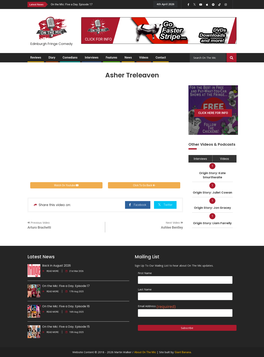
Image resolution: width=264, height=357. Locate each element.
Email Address (157, 306)
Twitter (165, 205)
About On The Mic (145, 352)
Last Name (145, 289)
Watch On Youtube (66, 185)
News (128, 57)
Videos (143, 57)
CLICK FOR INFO (98, 39)
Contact (161, 57)
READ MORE (50, 271)
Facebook (137, 205)
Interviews (91, 57)
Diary (52, 57)
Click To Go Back (144, 185)
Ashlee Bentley (172, 227)
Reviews (35, 57)
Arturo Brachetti (39, 227)
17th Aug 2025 (74, 291)
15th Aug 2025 (74, 332)
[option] (99, 4)
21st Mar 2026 (74, 271)
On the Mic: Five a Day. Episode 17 (72, 4)
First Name (145, 273)
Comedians (70, 57)
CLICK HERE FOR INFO (213, 113)
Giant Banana (183, 352)
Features (111, 57)
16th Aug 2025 (74, 312)
